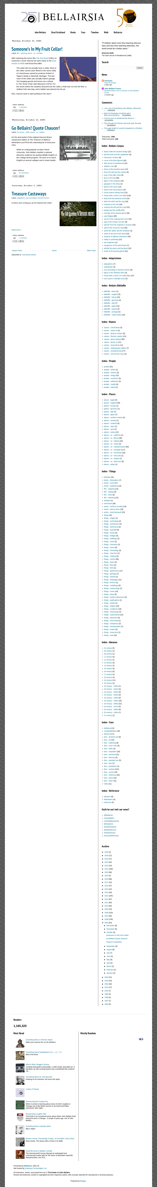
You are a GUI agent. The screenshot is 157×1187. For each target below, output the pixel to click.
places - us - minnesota (113, 453)
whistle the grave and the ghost (116, 248)
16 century (108, 671)
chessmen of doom (111, 157)
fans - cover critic (110, 746)
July (108, 953)
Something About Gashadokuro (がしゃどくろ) (44, 1052)
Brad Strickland (58, 32)
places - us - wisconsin (112, 461)
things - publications (111, 600)
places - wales (109, 464)
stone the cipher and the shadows (117, 231)
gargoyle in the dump (112, 184)
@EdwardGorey (110, 830)
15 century (108, 668)
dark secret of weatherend (114, 163)
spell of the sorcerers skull (114, 228)
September (110, 946)
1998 (106, 997)
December (110, 926)
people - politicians (111, 381)
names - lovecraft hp (112, 345)
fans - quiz (108, 763)
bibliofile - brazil (110, 291)
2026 (106, 852)
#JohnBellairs (109, 818)
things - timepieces (111, 624)
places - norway (110, 420)
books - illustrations (111, 480)
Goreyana (108, 81)
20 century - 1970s (111, 706)
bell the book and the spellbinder (116, 155)
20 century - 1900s (111, 686)
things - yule (108, 635)
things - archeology (111, 521)
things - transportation (112, 626)
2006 (106, 919)
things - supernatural (112, 615)
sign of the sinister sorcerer (114, 222)
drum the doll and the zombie (115, 172)
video (106, 784)
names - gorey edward (112, 339)
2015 (106, 889)
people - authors (110, 373)
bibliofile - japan (110, 306)
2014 (106, 892)
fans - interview (110, 754)
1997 (106, 1001)
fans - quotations (110, 766)
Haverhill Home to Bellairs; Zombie (39, 1151)
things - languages (111, 580)
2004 (106, 977)
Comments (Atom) (29, 255)
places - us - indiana (37, 132)
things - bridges (110, 536)
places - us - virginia (111, 458)
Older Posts (91, 251)
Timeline (95, 32)
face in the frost (110, 178)
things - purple (109, 603)
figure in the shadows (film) (114, 273)
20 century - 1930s (111, 695)
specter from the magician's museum (118, 225)
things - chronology (111, 550)
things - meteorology (112, 588)
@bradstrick (108, 824)
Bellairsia (118, 32)
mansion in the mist (111, 204)
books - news (109, 483)
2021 (106, 869)
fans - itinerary (109, 757)
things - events (109, 559)
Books (73, 32)
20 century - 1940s (111, 698)
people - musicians (111, 378)
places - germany (110, 409)
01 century (108, 648)
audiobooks (108, 267)
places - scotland (110, 423)
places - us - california (112, 435)
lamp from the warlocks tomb (115, 198)
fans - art (107, 740)
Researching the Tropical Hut (37, 1101)
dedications (108, 799)
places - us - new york (112, 456)
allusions (107, 797)
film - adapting (109, 489)
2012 (106, 899)
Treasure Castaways (29, 193)
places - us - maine (111, 444)
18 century (108, 677)
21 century (108, 715)
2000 (106, 991)
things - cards (109, 541)
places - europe (110, 406)
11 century (108, 657)
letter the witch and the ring (114, 201)
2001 (106, 987)
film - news (108, 495)
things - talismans (110, 618)
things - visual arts (111, 632)
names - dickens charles (113, 333)
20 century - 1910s (111, 689)
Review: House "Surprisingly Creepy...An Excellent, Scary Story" (50, 1139)
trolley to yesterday (111, 239)
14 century (108, 666)
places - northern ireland (113, 417)
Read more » (16, 230)
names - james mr (111, 342)
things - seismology (111, 612)
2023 (106, 862)
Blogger (83, 1181)
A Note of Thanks (32, 1089)
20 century (108, 683)
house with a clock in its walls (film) (117, 276)
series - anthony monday (113, 506)
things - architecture (111, 524)
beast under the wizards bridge (115, 152)
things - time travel (111, 621)
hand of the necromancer (113, 190)
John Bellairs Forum (112, 89)
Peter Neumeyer (110, 83)
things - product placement (114, 597)
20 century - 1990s (111, 712)
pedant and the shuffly (112, 210)
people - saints (109, 387)
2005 (106, 923)
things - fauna (109, 562)
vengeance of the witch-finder (115, 245)
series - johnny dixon (112, 509)
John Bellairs (40, 32)
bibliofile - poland (110, 309)
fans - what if (109, 781)
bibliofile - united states (112, 315)
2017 (106, 882)
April (108, 963)
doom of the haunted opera (114, 169)
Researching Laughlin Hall (36, 1114)
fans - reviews (109, 769)
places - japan (109, 415)
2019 (106, 876)
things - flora (108, 568)
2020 (106, 872)
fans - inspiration (110, 752)
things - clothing (110, 556)
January (109, 973)
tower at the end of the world (115, 234)
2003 (106, 981)
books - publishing (111, 486)
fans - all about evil (111, 737)
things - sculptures (111, 609)
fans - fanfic (108, 749)
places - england (110, 403)
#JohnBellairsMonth (111, 821)
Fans (83, 32)
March (108, 966)
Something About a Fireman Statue (39, 1040)
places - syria (109, 429)
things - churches (110, 553)
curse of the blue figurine (113, 160)
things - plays (109, 594)
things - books (109, 533)
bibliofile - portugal (111, 312)
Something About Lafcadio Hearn (38, 1126)
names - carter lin (110, 330)
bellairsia (107, 728)
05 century (108, 651)
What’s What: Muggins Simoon (37, 1064)
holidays (107, 501)
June (108, 956)
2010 (106, 906)
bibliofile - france (110, 297)
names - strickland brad (113, 351)
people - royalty (110, 384)
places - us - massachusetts (114, 447)
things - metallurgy (111, 585)
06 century (108, 654)
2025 (106, 856)
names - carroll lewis (112, 328)
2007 (106, 916)
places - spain (109, 426)
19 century (108, 680)
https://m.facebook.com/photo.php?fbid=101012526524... (117, 114)
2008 (106, 913)
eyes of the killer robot (112, 175)
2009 (106, 909)
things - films (109, 565)
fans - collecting (110, 743)
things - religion (110, 606)
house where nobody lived (114, 193)
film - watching (22, 53)
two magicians (109, 242)
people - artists (109, 370)
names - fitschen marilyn (113, 336)
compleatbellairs (110, 731)
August (109, 950)
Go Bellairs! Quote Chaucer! (36, 128)
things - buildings (110, 539)
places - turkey (109, 432)
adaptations (21, 198)
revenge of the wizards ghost (115, 213)
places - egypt (109, 400)
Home (54, 251)
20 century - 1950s (23, 132)
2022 (106, 866)
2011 (106, 903)
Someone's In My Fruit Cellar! (37, 49)
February (109, 970)
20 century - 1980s (111, 709)
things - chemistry (111, 544)
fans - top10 (108, 778)
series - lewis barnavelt (112, 512)
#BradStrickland (110, 827)
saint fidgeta (108, 216)
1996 (106, 1004)
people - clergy (109, 375)
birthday (107, 477)
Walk (106, 32)
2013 (106, 896)
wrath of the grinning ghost (114, 251)
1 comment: (23, 107)
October (109, 932)
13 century (108, 663)
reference (107, 802)
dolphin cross (109, 166)
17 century (108, 674)
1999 (106, 994)
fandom (107, 734)
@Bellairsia (108, 815)
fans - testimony (110, 775)
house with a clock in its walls (115, 196)
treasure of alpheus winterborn (115, 236)
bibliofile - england (111, 294)
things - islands (109, 577)
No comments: (24, 173)
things (106, 515)
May (108, 960)
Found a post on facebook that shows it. (119, 118)
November (110, 929)
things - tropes (109, 629)
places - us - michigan (35, 53)
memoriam (108, 503)
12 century (108, 660)
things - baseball (110, 530)
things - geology (110, 574)
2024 (106, 859)
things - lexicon (109, 582)
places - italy (109, 412)
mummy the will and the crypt (115, 207)
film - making (109, 492)
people (106, 367)
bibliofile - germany (111, 300)
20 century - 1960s (111, 704)
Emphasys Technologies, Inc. (36, 1168)
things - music (109, 591)
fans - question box (111, 760)
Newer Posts (17, 251)
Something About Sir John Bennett (39, 1077)
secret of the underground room (116, 219)
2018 (106, 879)
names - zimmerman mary (114, 354)
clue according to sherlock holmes (37, 198)
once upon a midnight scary (114, 279)
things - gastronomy (111, 571)
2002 (106, 984)
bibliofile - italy (109, 303)
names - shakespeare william (115, 348)
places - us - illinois (111, 438)
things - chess (109, 547)
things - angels (109, 518)
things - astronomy (111, 527)
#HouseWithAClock (111, 836)
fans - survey (109, 772)
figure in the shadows (112, 181)
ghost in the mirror (111, 187)
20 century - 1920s (111, 692)
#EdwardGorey (109, 833)
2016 (106, 886)
